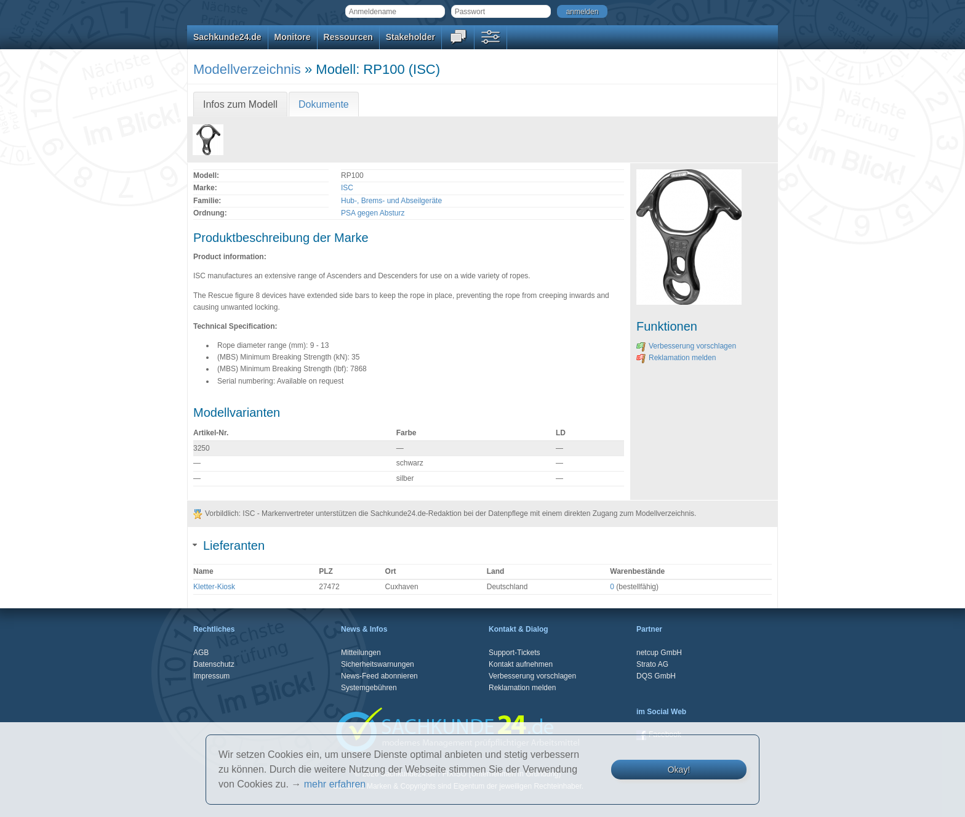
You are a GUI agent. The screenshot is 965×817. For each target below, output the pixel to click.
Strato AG (652, 664)
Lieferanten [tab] (229, 545)
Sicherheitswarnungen (377, 664)
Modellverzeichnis (247, 69)
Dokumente (323, 104)
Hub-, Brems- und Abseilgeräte (391, 200)
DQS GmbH (656, 676)
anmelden (582, 11)
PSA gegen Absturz (372, 213)
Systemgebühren (369, 687)
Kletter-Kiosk (214, 586)
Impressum (211, 676)
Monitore (292, 37)
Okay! (679, 770)
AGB (201, 652)
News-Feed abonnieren (379, 676)
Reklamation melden (676, 357)
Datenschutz (213, 664)
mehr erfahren (335, 784)
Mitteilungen (361, 652)
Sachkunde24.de (227, 37)
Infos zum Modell (240, 104)
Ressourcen (348, 37)
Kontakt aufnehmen (521, 664)
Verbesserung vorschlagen (686, 346)
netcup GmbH (659, 652)
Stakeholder (410, 37)
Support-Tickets (514, 652)
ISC (347, 187)
